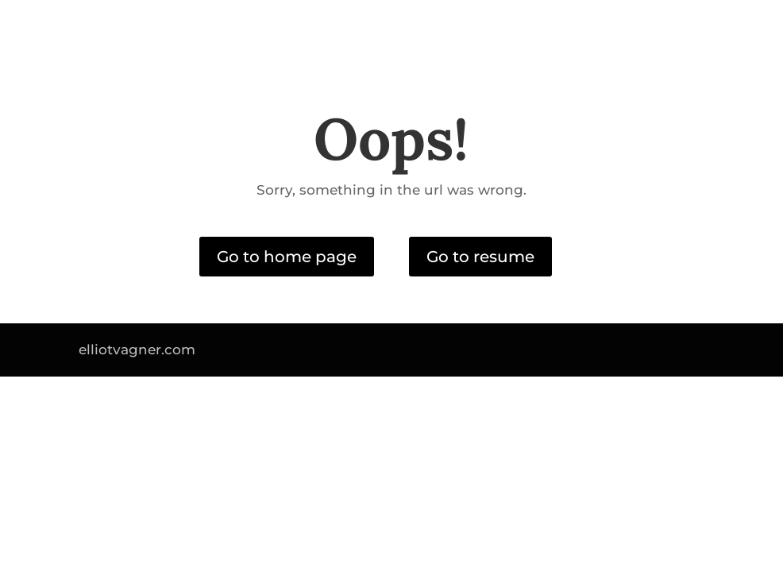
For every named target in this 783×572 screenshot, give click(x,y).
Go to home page (287, 256)
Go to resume (480, 256)
